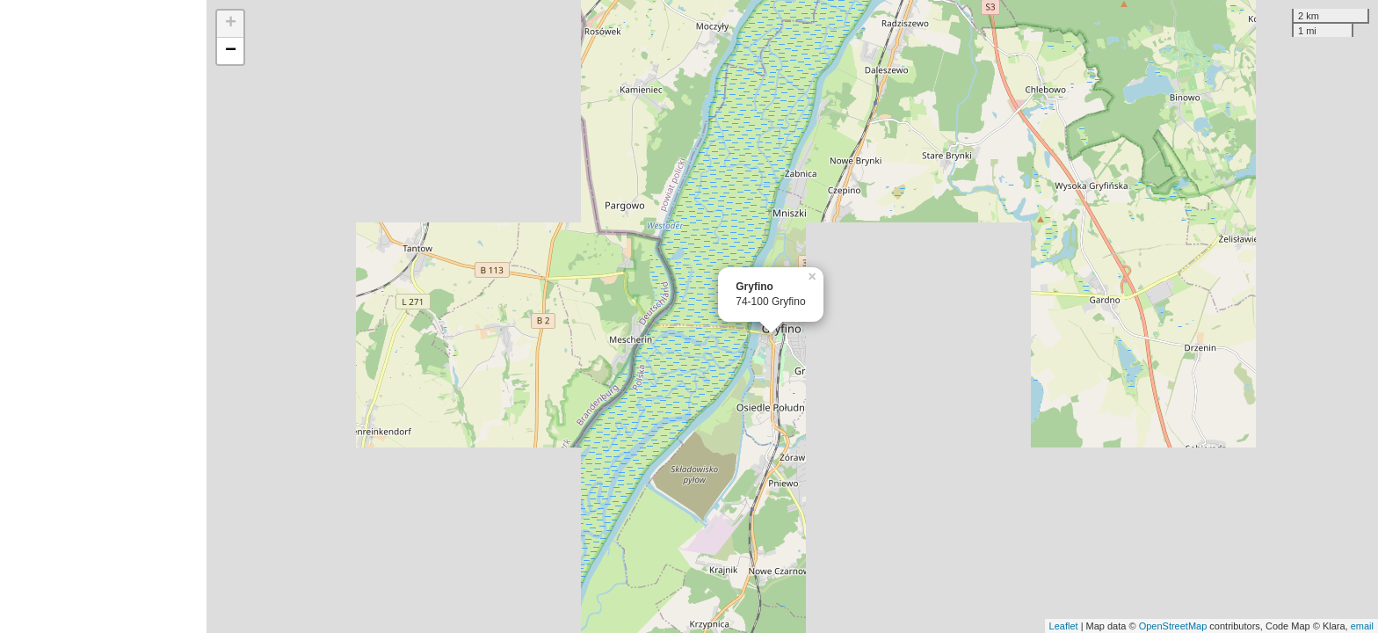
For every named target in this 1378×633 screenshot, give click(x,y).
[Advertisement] (103, 316)
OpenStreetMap (1173, 626)
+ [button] (230, 24)
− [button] (230, 51)
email (1362, 626)
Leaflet (1063, 626)
